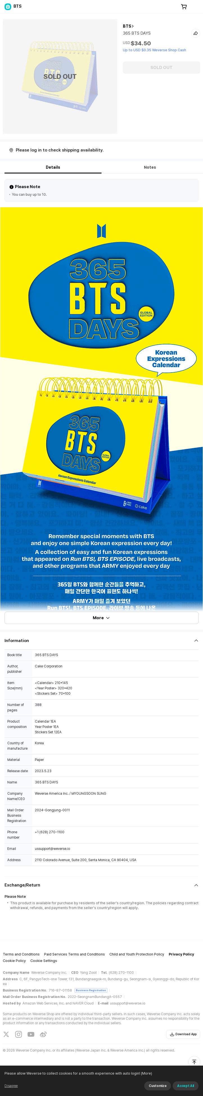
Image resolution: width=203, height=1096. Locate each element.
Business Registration (91, 990)
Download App (183, 1034)
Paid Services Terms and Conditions (74, 954)
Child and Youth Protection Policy (136, 954)
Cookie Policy (14, 961)
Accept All (185, 1086)
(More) (146, 1073)
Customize (157, 1086)
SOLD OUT (161, 67)
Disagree (11, 1086)
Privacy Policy (181, 954)
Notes (150, 167)
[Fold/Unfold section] (101, 640)
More (101, 617)
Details (53, 167)
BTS (127, 26)
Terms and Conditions (21, 954)
